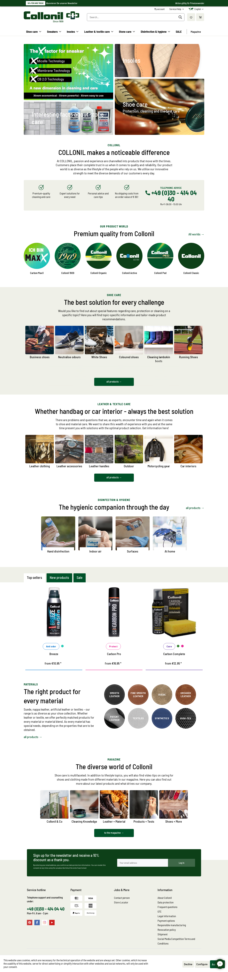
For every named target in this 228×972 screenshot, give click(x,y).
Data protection (166, 902)
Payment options (166, 920)
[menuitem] (159, 9)
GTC (160, 911)
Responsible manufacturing (172, 925)
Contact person (122, 897)
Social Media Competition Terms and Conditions (176, 941)
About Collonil (165, 897)
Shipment (163, 934)
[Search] (180, 17)
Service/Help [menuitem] (175, 9)
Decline (188, 964)
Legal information (167, 916)
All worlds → (196, 234)
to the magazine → (114, 832)
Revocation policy (167, 929)
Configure (202, 964)
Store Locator (121, 902)
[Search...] (135, 17)
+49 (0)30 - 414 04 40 (45, 908)
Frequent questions (167, 906)
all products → (114, 381)
